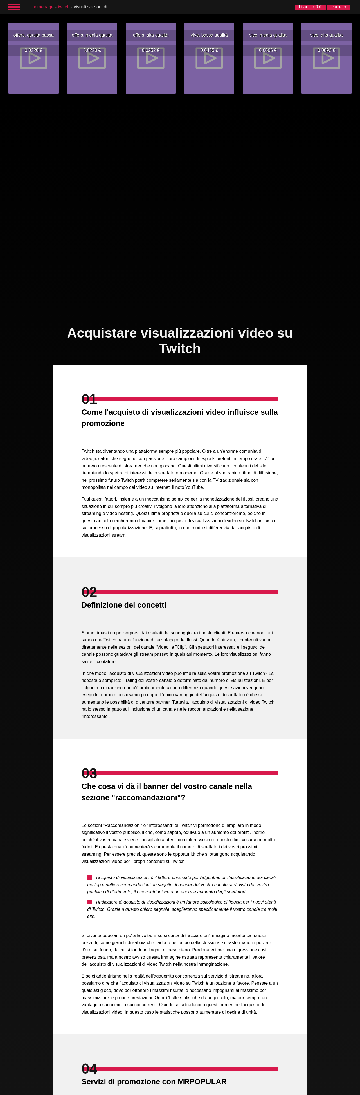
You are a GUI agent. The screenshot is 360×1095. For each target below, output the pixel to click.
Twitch (63, 7)
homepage (43, 7)
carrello (338, 7)
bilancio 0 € (310, 7)
